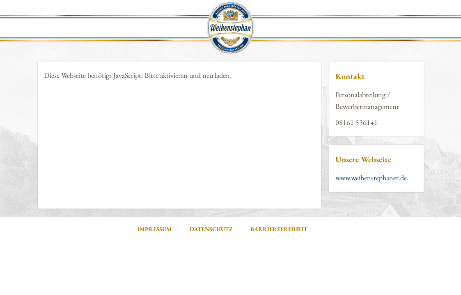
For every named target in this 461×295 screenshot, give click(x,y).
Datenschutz (211, 229)
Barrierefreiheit (278, 229)
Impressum (155, 229)
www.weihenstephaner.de (371, 177)
